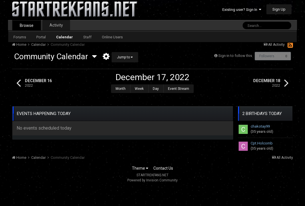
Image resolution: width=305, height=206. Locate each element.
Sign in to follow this (235, 56)
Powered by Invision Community (152, 177)
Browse (26, 25)
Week (139, 89)
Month (121, 89)
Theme (140, 165)
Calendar (64, 37)
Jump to (125, 57)
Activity (56, 25)
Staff (87, 37)
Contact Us (163, 165)
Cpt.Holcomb (262, 140)
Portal (41, 37)
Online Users (112, 37)
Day (156, 89)
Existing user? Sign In (241, 9)
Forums (19, 37)
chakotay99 (260, 123)
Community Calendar (55, 56)
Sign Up (279, 9)
